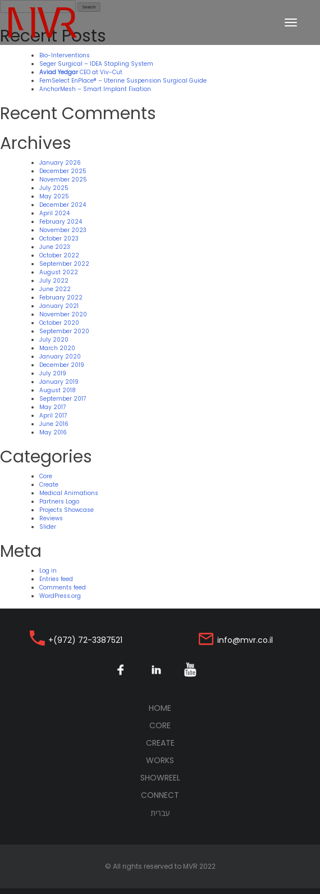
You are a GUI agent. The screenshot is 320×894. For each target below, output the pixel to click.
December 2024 (62, 205)
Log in (48, 570)
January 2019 (59, 382)
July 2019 (52, 373)
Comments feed (62, 587)
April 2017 (53, 415)
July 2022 (53, 280)
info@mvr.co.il (245, 640)
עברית (160, 812)
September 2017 (62, 398)
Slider (47, 527)
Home (181, 708)
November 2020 (63, 314)
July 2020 (53, 339)
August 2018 (57, 390)
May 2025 (54, 196)
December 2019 (61, 365)
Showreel (160, 777)
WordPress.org (60, 596)
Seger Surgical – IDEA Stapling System (96, 64)
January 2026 (60, 162)
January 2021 (59, 306)
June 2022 (55, 289)
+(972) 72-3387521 (85, 640)
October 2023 (59, 238)
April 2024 (54, 213)
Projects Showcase (66, 510)
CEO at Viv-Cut (80, 72)
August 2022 (58, 272)
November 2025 (63, 179)
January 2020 (60, 356)
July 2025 (53, 188)
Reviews (51, 518)
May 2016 (53, 432)
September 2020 (64, 331)
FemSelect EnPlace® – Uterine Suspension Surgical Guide (123, 80)
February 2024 (60, 221)
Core (45, 476)
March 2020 (57, 348)
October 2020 (59, 323)
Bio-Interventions (64, 55)
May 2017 (52, 407)
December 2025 (62, 171)
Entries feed (56, 579)
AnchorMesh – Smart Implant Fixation (95, 89)
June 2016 (53, 424)
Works (160, 760)
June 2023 (54, 247)
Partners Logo (59, 501)
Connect (160, 795)
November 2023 (62, 230)
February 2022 (61, 297)
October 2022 (59, 255)
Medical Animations (68, 493)
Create (48, 484)
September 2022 (64, 264)
